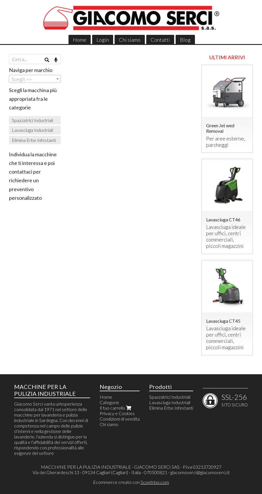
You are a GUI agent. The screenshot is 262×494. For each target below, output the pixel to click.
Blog (185, 40)
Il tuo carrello (116, 408)
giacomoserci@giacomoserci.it (200, 472)
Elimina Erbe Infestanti (34, 140)
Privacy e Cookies (117, 413)
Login (102, 40)
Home (79, 40)
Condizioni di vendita (120, 418)
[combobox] (35, 79)
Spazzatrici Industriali (32, 120)
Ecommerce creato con (131, 482)
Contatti (160, 40)
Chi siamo (130, 40)
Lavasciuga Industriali (32, 130)
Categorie (109, 402)
